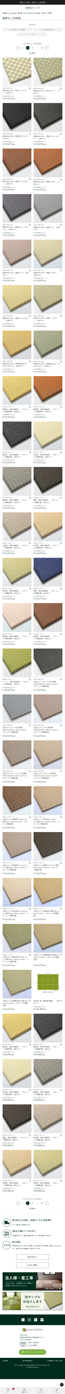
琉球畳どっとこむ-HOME (10, 13)
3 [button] (32, 47)
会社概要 (5, 1361)
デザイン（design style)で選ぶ (32, 13)
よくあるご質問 (32, 1265)
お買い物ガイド (32, 1257)
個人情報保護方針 (27, 1361)
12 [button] (42, 47)
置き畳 (20, 13)
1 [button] (22, 47)
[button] (18, 48)
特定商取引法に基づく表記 (54, 1361)
